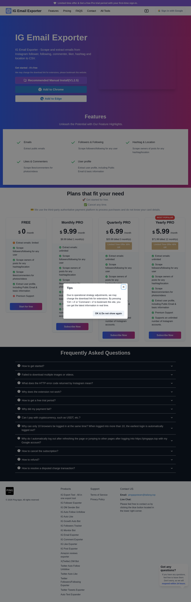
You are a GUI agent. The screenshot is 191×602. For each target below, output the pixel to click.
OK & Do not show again (108, 313)
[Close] (123, 287)
